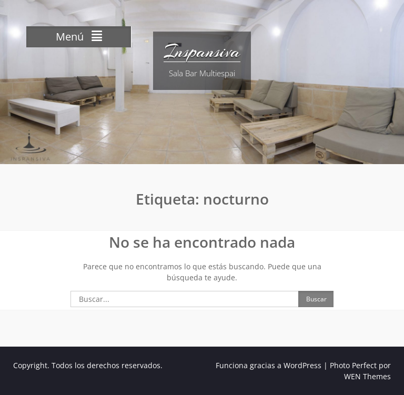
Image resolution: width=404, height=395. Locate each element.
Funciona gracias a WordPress (268, 365)
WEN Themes (367, 376)
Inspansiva (202, 51)
